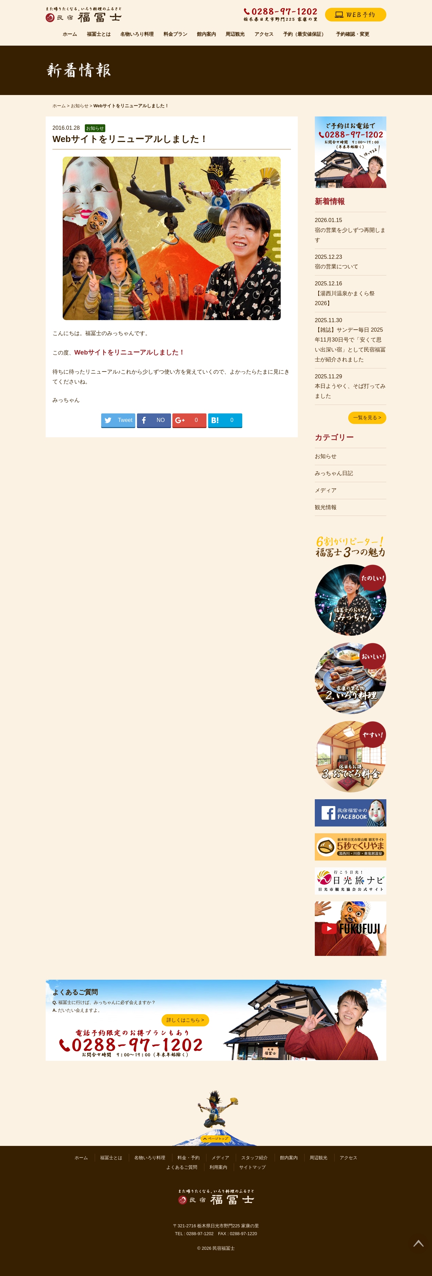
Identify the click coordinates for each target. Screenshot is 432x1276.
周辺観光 (235, 34)
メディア (326, 490)
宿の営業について (336, 266)
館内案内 (206, 34)
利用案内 (218, 1167)
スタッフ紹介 (254, 1157)
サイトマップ (252, 1167)
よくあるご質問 (181, 1167)
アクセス (264, 34)
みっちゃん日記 (334, 473)
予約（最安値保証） (304, 34)
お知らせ (80, 105)
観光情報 (326, 507)
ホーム (70, 34)
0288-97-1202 (200, 1233)
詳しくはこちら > (185, 1020)
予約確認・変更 (352, 34)
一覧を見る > (367, 417)
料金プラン (175, 34)
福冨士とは (99, 34)
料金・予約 (189, 1157)
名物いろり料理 (137, 34)
